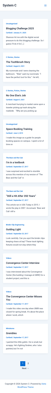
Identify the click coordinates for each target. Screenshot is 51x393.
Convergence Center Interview (22, 262)
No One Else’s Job (16, 95)
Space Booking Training (19, 129)
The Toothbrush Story (18, 62)
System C (9, 5)
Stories (16, 57)
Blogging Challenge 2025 (20, 28)
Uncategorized (11, 24)
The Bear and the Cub (14, 158)
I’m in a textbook (15, 162)
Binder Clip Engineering (15, 225)
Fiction (16, 91)
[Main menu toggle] (45, 5)
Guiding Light (13, 229)
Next (25, 368)
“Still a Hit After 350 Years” (21, 196)
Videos (8, 258)
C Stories (9, 57)
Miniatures (10, 328)
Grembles (11, 333)
